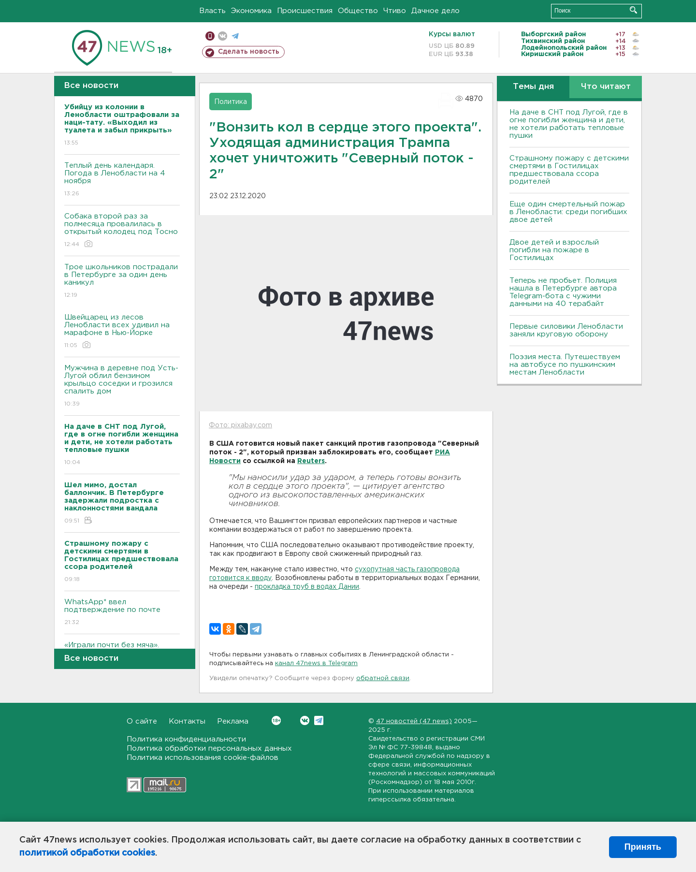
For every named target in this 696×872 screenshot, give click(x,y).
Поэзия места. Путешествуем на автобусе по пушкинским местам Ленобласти (564, 365)
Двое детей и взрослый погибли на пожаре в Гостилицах (554, 250)
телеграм (235, 36)
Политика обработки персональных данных (209, 748)
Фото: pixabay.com (240, 425)
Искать (633, 10)
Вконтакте (276, 720)
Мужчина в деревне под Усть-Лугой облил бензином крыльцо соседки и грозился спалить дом (122, 386)
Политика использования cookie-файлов (202, 758)
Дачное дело (435, 11)
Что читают (606, 86)
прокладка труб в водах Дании (307, 587)
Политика (230, 102)
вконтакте (222, 36)
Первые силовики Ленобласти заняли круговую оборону (566, 330)
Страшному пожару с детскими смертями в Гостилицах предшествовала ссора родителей (569, 170)
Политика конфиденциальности (186, 739)
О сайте (142, 721)
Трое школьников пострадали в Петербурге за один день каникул (122, 281)
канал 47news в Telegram (316, 663)
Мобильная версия (210, 36)
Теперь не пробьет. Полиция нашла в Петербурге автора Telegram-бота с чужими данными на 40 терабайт (563, 292)
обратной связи (382, 678)
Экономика (251, 11)
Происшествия (305, 11)
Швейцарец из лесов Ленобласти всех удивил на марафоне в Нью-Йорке (122, 331)
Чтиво (394, 11)
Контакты (187, 721)
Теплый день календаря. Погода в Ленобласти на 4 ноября (122, 180)
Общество (358, 11)
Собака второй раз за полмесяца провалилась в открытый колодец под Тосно (122, 230)
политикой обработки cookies (87, 853)
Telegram (318, 720)
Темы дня (533, 86)
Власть (212, 11)
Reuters (311, 461)
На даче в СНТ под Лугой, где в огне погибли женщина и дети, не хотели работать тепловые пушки (568, 124)
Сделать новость (248, 52)
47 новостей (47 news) (414, 721)
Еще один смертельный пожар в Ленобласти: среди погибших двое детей (568, 212)
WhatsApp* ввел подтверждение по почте (122, 612)
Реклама (232, 721)
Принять (642, 847)
